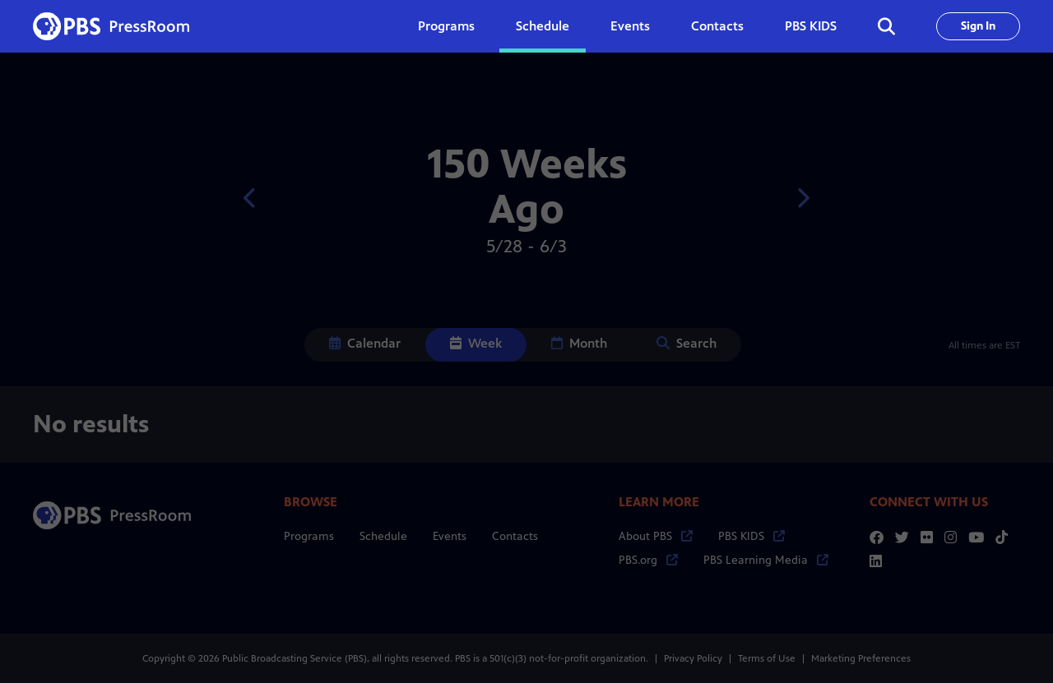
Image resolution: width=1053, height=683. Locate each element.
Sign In (978, 26)
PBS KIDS (811, 26)
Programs (309, 536)
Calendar (365, 343)
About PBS (656, 536)
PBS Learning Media (765, 560)
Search (686, 343)
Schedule (542, 26)
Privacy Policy (693, 658)
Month (579, 343)
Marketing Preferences (861, 658)
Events (630, 26)
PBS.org (648, 560)
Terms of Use (767, 658)
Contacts (717, 26)
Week (476, 343)
